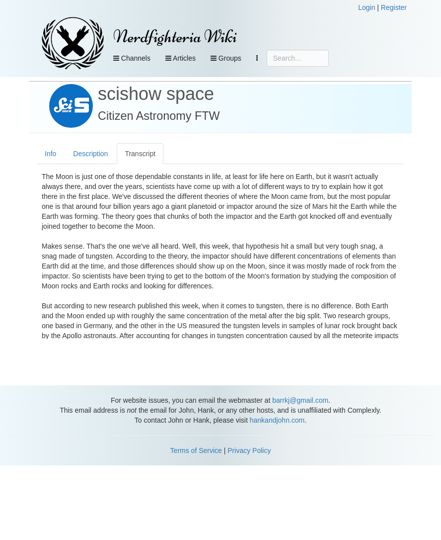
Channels (131, 58)
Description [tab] (90, 154)
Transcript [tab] (140, 154)
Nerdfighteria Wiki (175, 36)
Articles (180, 58)
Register (394, 7)
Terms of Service (196, 450)
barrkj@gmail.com (300, 400)
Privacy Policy (249, 450)
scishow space (156, 94)
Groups (226, 58)
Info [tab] (50, 154)
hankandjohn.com (277, 420)
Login (366, 7)
